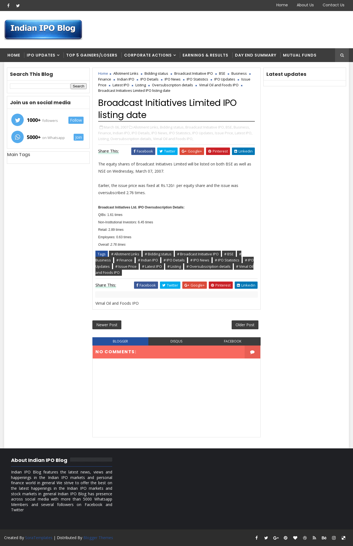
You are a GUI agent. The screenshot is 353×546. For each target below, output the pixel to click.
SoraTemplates (38, 537)
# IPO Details (174, 260)
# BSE (229, 253)
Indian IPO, (122, 132)
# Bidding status (158, 253)
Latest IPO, (243, 132)
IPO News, (159, 132)
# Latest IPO (152, 266)
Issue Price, (224, 132)
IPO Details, (141, 132)
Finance (104, 79)
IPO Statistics (197, 79)
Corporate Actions (148, 55)
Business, (242, 127)
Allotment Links (125, 73)
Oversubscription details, (131, 138)
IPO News (173, 79)
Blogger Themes (98, 537)
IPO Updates (41, 55)
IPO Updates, (203, 132)
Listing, (103, 138)
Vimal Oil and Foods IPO (219, 84)
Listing (140, 84)
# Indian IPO (148, 260)
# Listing (174, 266)
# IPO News (199, 260)
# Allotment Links (125, 253)
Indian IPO (125, 79)
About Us (305, 5)
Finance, (105, 132)
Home (282, 5)
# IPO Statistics (227, 260)
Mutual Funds (300, 55)
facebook (232, 341)
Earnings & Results (205, 55)
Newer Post (106, 324)
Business (239, 73)
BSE (222, 73)
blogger (120, 341)
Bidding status (156, 73)
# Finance (124, 260)
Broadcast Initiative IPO (193, 73)
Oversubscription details (172, 84)
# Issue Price (126, 266)
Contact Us (333, 5)
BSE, (229, 127)
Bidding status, (172, 127)
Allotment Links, (146, 127)
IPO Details (149, 79)
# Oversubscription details (208, 266)
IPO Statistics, (180, 132)
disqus (176, 341)
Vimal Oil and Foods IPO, (173, 138)
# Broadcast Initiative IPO (198, 253)
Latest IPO (121, 84)
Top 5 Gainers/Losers (91, 55)
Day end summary (255, 55)
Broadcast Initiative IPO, (205, 127)
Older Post (245, 324)
